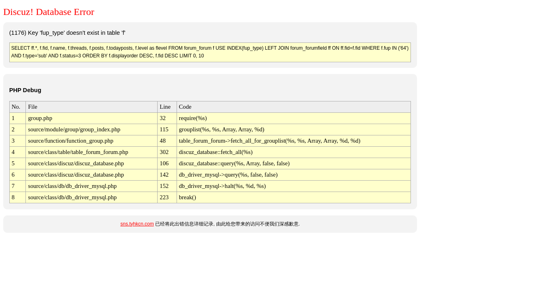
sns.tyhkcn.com (137, 224)
